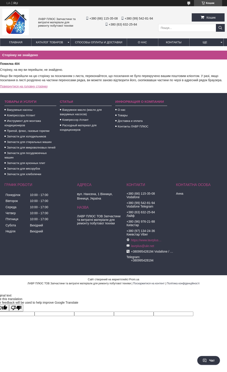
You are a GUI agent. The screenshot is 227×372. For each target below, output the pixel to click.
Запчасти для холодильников (26, 136)
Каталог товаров (49, 42)
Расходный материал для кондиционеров (78, 127)
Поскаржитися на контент (148, 283)
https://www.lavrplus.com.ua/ (146, 240)
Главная (15, 42)
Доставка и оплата (130, 121)
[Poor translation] (16, 308)
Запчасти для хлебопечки (24, 174)
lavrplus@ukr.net (142, 246)
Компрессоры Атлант (21, 115)
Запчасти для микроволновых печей (31, 147)
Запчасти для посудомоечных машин (25, 155)
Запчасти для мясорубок (23, 168)
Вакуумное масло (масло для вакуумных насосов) (81, 112)
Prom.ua (134, 279)
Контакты (173, 42)
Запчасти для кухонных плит (26, 163)
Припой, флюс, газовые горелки (28, 131)
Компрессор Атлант (75, 119)
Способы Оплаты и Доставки (98, 42)
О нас (142, 42)
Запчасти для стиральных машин (29, 142)
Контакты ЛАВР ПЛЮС (133, 126)
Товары (123, 115)
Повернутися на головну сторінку (24, 86)
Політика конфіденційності (183, 283)
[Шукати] (220, 28)
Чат (209, 360)
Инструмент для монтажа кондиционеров (22, 123)
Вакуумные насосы (19, 109)
